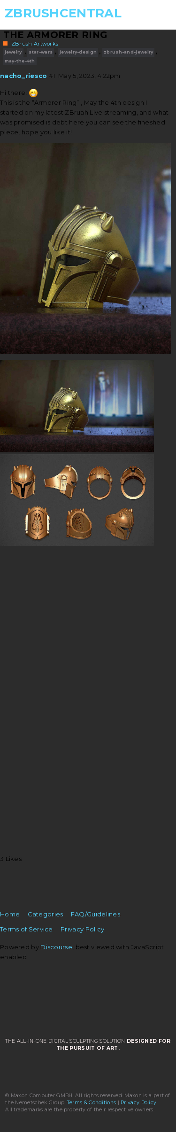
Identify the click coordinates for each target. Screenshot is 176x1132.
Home (10, 914)
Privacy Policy (82, 929)
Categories (45, 914)
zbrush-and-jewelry (128, 51)
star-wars (41, 51)
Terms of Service (26, 929)
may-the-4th (20, 60)
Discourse (56, 947)
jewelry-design (78, 51)
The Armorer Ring (55, 34)
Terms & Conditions (91, 1103)
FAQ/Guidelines (95, 914)
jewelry (13, 51)
